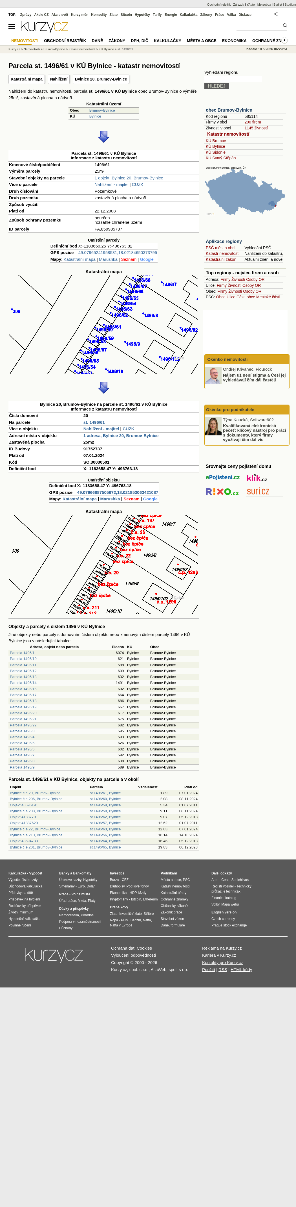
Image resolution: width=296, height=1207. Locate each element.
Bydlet (277, 4)
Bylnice (95, 116)
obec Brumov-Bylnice (229, 110)
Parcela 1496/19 (23, 707)
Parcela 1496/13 (23, 677)
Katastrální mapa (27, 79)
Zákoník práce (171, 912)
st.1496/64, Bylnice (105, 841)
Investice (117, 873)
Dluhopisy (117, 886)
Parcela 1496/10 (23, 659)
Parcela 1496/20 (23, 713)
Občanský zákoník (174, 906)
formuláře (178, 925)
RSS (222, 969)
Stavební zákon (172, 919)
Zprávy (25, 15)
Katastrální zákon (221, 259)
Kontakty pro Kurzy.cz (222, 962)
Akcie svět (60, 15)
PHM (125, 920)
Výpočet (35, 873)
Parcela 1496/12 (23, 671)
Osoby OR (255, 279)
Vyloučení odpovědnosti (133, 955)
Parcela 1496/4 (22, 737)
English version (224, 912)
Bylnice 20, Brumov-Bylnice (101, 79)
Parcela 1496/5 (22, 743)
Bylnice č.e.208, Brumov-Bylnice (36, 811)
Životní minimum (20, 912)
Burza (114, 880)
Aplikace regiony (224, 241)
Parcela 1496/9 (22, 767)
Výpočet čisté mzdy (22, 880)
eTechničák (232, 891)
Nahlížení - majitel (111, 184)
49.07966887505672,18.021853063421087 (117, 492)
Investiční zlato (130, 914)
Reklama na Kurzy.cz (222, 948)
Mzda (82, 901)
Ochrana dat (122, 948)
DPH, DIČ (139, 40)
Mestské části (268, 297)
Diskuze (245, 15)
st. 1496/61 (94, 422)
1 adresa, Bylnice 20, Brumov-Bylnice (121, 435)
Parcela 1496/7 (22, 755)
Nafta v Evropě (121, 925)
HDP (133, 893)
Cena (225, 880)
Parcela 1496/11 (23, 665)
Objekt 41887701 (24, 817)
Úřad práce (67, 901)
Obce (221, 297)
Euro (81, 886)
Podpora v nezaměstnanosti (80, 922)
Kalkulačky (167, 40)
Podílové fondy (137, 886)
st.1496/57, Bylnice (105, 823)
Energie (171, 15)
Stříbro (148, 914)
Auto (214, 880)
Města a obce (202, 40)
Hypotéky (142, 15)
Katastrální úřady (173, 893)
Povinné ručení (19, 925)
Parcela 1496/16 (23, 689)
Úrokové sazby (70, 880)
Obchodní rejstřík (219, 4)
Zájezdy (238, 4)
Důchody (65, 928)
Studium (290, 4)
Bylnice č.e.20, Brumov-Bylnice (35, 793)
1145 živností (256, 128)
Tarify (157, 15)
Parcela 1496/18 (23, 701)
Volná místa (80, 894)
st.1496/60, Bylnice (105, 799)
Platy (92, 901)
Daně (97, 40)
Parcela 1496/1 (22, 653)
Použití (208, 969)
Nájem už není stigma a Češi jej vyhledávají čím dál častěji (254, 377)
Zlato (114, 15)
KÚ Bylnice (215, 146)
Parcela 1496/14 (23, 683)
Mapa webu (230, 904)
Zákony (206, 15)
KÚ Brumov (216, 140)
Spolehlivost (240, 880)
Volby (215, 904)
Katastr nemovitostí (228, 134)
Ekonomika (234, 40)
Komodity (99, 15)
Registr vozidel (222, 886)
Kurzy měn (79, 15)
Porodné (87, 915)
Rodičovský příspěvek (24, 906)
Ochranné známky (272, 40)
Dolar (91, 886)
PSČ (186, 880)
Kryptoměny (119, 899)
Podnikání (169, 873)
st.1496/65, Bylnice (105, 847)
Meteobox (264, 4)
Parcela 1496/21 (23, 719)
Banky (64, 873)
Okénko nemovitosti (227, 359)
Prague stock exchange (229, 925)
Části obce (246, 297)
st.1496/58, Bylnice (105, 811)
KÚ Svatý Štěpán (221, 158)
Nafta (147, 920)
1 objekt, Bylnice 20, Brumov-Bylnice (128, 177)
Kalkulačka (189, 15)
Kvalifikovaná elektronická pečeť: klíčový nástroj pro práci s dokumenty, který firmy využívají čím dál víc (254, 432)
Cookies (144, 948)
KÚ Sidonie (216, 152)
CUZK (137, 184)
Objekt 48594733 (24, 841)
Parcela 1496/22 (23, 725)
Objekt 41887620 (24, 823)
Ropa (114, 920)
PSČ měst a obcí (220, 248)
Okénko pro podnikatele (230, 409)
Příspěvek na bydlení (24, 899)
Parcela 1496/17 (23, 695)
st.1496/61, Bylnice (105, 793)
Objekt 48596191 (24, 805)
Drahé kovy (119, 907)
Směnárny (67, 886)
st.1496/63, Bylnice (105, 829)
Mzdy (142, 893)
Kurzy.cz (14, 49)
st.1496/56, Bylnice (105, 835)
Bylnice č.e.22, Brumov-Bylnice (35, 829)
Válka (231, 15)
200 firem (252, 122)
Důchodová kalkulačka (25, 886)
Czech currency (223, 919)
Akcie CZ (41, 15)
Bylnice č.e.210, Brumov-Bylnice (36, 835)
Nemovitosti (32, 49)
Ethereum (150, 899)
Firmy (225, 279)
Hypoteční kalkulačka (24, 919)
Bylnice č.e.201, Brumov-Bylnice (36, 847)
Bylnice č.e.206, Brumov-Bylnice (36, 799)
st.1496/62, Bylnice (105, 817)
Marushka (108, 259)
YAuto (251, 4)
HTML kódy (241, 969)
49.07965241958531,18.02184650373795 (117, 252)
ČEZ (125, 880)
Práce (219, 15)
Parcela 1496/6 (22, 749)
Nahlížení (58, 79)
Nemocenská (69, 915)
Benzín (136, 920)
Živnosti (238, 279)
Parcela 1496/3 (22, 731)
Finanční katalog (223, 898)
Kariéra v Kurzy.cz (219, 955)
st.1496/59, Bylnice (105, 805)
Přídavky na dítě (20, 893)
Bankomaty (82, 873)
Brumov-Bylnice (102, 110)
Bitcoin (126, 15)
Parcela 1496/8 (22, 761)
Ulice (231, 297)
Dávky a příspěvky (74, 909)
